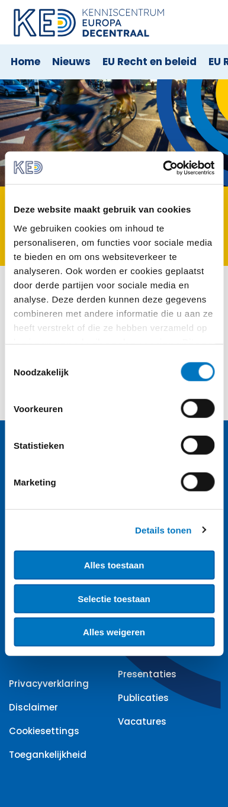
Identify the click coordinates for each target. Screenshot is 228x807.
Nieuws (71, 61)
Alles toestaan (114, 565)
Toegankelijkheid (47, 754)
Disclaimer (33, 707)
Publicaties (143, 698)
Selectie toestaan (114, 598)
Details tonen (163, 530)
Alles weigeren (114, 632)
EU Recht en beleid (149, 61)
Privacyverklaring (49, 683)
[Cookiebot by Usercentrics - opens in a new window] (163, 167)
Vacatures (142, 721)
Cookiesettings (44, 731)
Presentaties (147, 674)
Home (25, 61)
